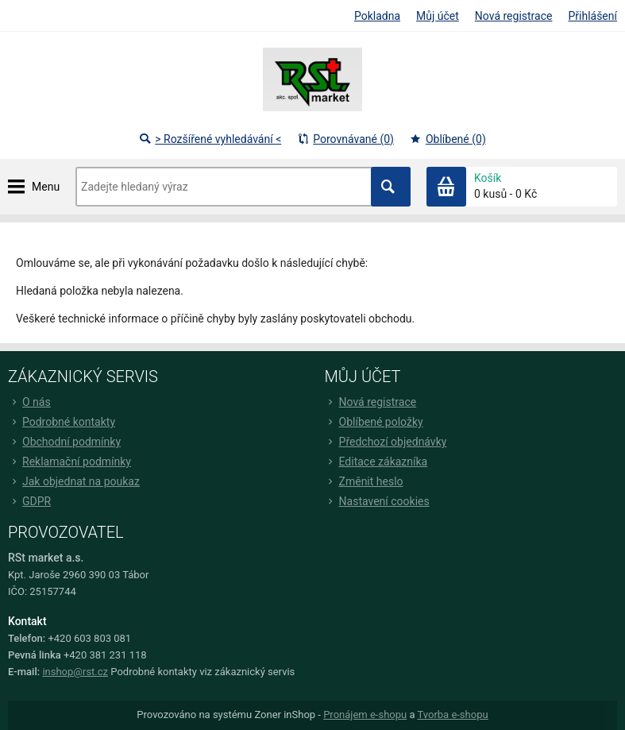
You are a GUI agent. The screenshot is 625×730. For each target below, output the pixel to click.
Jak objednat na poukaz (74, 481)
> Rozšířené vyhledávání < (210, 139)
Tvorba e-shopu (452, 714)
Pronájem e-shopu (365, 714)
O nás (29, 402)
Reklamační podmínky (69, 461)
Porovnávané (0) (345, 139)
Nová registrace (514, 16)
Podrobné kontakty (61, 421)
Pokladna (377, 16)
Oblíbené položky (374, 421)
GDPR (29, 501)
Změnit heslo (364, 481)
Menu (46, 186)
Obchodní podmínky (64, 441)
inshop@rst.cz (75, 672)
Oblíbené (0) (448, 139)
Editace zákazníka (376, 461)
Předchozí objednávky (386, 441)
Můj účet (437, 16)
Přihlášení (592, 16)
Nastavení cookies (377, 501)
